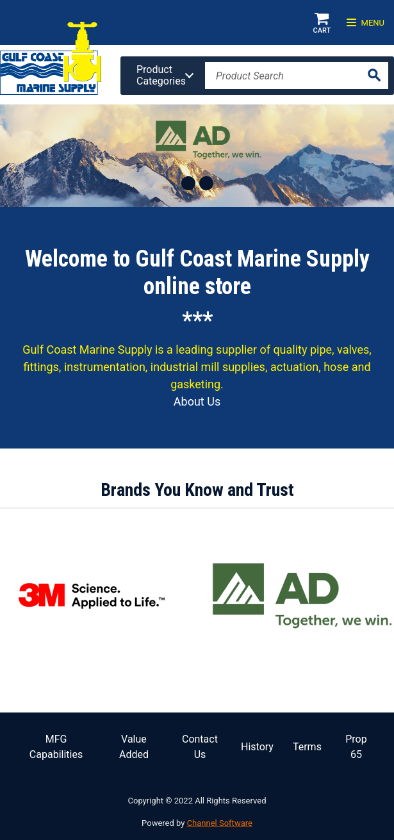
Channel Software (219, 823)
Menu (365, 23)
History (257, 747)
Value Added (134, 747)
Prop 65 (355, 747)
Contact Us (200, 747)
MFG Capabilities (56, 747)
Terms (307, 747)
